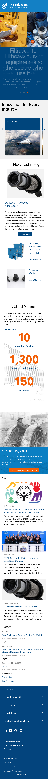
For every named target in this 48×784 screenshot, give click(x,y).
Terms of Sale (10, 767)
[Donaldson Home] (20, 6)
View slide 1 (20, 92)
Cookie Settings (20, 774)
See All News (7, 677)
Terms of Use (10, 762)
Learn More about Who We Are (24, 470)
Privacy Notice (10, 758)
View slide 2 (24, 92)
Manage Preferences (13, 771)
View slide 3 (27, 92)
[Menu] (42, 6)
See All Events (8, 681)
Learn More (25, 234)
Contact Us (10, 689)
